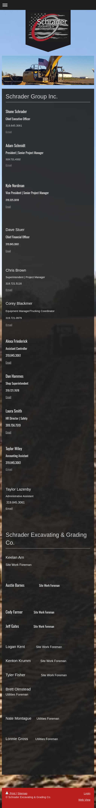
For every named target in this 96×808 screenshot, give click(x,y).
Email (9, 131)
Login (87, 793)
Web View (84, 799)
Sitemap (22, 793)
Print (11, 793)
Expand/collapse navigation (48, 5)
